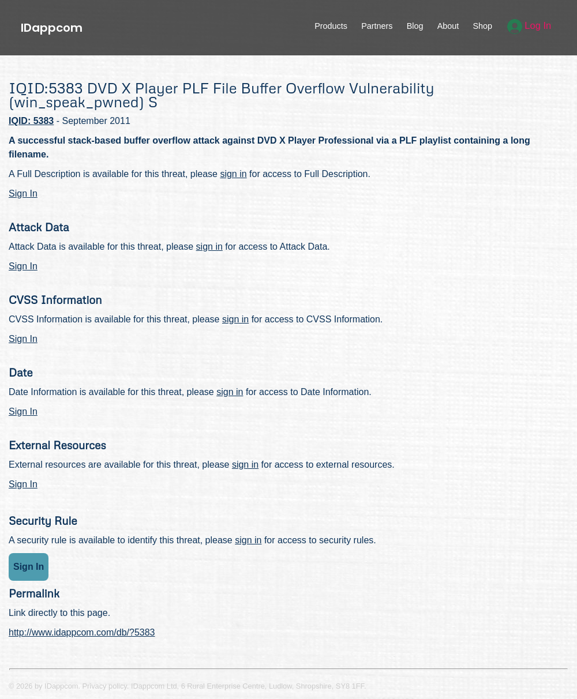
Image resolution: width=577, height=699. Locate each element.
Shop (482, 26)
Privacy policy (105, 686)
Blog (415, 26)
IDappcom (52, 28)
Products (330, 26)
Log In (529, 25)
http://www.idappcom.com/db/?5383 (82, 632)
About (448, 26)
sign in (233, 174)
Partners (376, 26)
